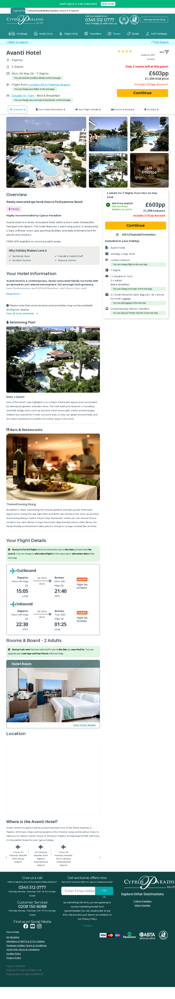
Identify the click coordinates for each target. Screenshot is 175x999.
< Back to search (17, 42)
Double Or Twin (23, 95)
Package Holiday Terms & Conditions (26, 945)
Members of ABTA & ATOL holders (25, 941)
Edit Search (160, 42)
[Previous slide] (6, 857)
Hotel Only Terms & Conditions (23, 949)
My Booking (12, 937)
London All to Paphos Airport (49, 84)
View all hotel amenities (22, 313)
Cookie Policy (13, 953)
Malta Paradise (142, 905)
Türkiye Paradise (142, 901)
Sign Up (104, 892)
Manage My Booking (154, 19)
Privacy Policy (13, 957)
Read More (12, 293)
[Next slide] (100, 857)
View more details (84, 725)
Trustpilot (87, 925)
